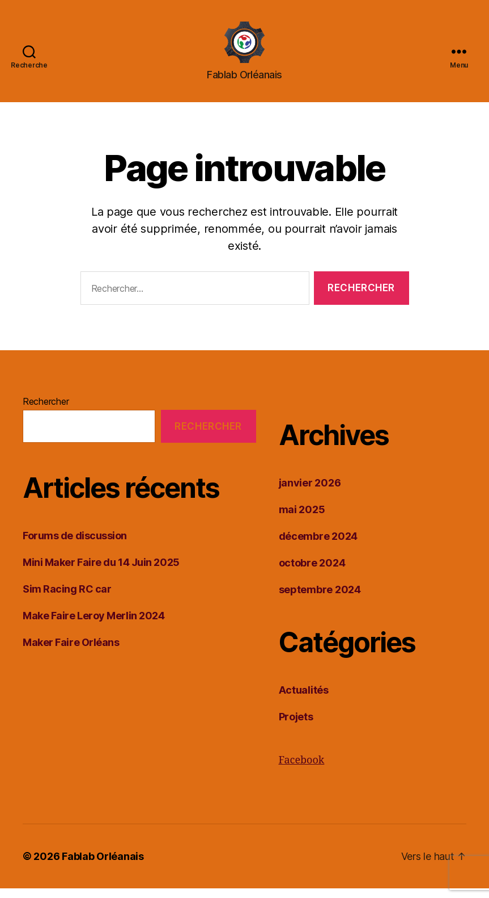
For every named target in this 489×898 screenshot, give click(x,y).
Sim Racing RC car (67, 599)
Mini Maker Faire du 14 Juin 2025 (101, 572)
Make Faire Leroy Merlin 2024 (93, 625)
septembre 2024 (320, 599)
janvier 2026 (310, 492)
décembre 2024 (318, 546)
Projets (296, 726)
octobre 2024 (312, 572)
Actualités (304, 700)
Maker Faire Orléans (71, 652)
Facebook (302, 770)
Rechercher (46, 411)
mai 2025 (302, 519)
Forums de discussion (75, 545)
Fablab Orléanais (103, 866)
